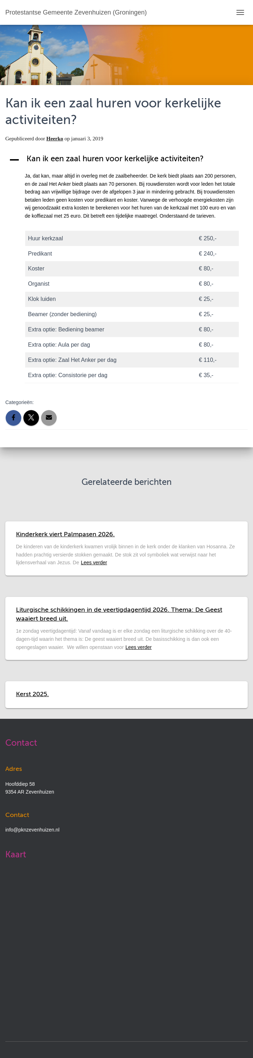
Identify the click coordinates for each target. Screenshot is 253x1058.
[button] (126, 159)
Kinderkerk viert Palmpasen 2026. (65, 534)
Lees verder (94, 562)
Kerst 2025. (32, 694)
